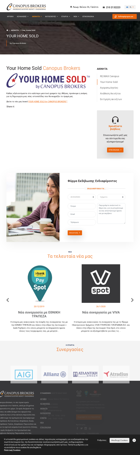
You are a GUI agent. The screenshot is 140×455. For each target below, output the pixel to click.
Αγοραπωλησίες (109, 87)
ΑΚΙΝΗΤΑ (37, 16)
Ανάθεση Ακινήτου (110, 93)
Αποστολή (74, 232)
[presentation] (7, 299)
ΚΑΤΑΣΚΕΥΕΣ (51, 16)
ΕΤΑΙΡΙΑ (65, 16)
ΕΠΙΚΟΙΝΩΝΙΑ (88, 16)
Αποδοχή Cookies (119, 440)
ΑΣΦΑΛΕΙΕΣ (23, 16)
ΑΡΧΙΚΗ (10, 16)
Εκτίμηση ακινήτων (111, 99)
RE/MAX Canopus (109, 76)
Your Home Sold (109, 82)
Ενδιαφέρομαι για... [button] (124, 16)
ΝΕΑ (76, 16)
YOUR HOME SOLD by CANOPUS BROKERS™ (47, 101)
